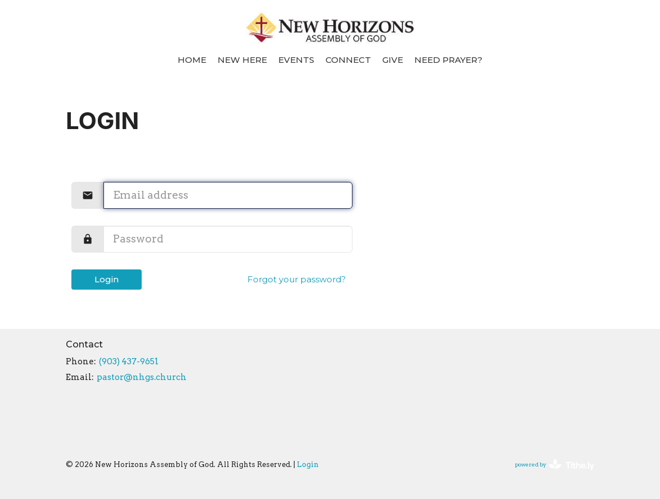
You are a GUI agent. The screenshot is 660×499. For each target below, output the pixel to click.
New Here (242, 59)
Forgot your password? (296, 279)
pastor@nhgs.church (142, 377)
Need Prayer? (448, 59)
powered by (554, 465)
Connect (348, 59)
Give (392, 59)
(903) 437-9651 (129, 361)
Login (106, 279)
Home (192, 59)
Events (296, 59)
